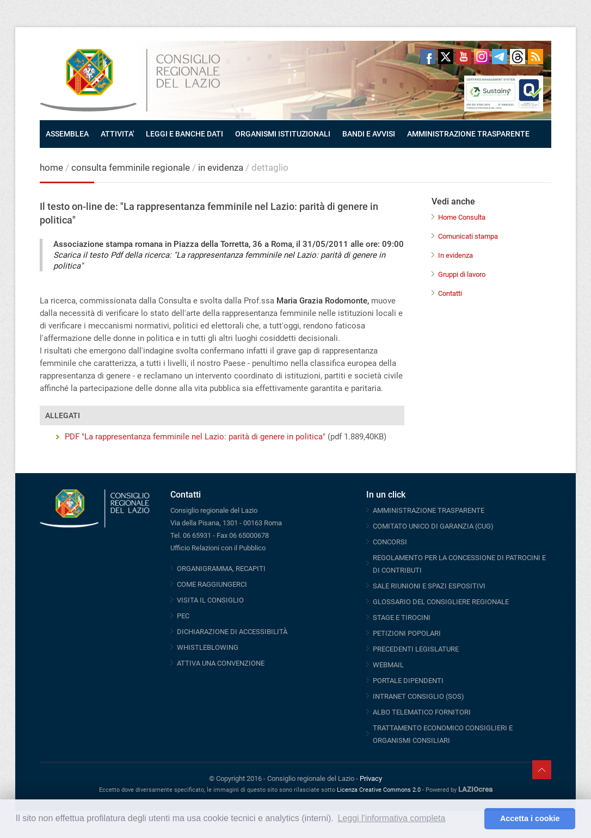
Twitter (445, 56)
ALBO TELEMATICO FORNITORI (422, 712)
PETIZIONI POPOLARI (407, 633)
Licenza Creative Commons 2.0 (379, 789)
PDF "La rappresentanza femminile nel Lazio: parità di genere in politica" (195, 437)
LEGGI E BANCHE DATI (184, 133)
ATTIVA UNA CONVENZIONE (220, 663)
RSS (535, 56)
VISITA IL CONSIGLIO (210, 600)
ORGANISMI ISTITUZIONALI (282, 133)
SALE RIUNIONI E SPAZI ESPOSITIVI (429, 586)
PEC (183, 616)
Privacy (371, 778)
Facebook (427, 56)
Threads (517, 56)
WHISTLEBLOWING (207, 647)
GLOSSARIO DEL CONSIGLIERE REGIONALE (441, 602)
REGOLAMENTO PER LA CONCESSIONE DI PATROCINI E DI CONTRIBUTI (459, 564)
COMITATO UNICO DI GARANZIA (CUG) (433, 526)
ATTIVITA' (117, 133)
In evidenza (455, 255)
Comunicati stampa (468, 236)
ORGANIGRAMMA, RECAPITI (221, 568)
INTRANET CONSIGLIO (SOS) (418, 696)
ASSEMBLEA (67, 133)
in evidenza (220, 167)
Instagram (481, 56)
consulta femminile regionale (130, 167)
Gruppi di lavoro (461, 274)
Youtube (463, 56)
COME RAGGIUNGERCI (212, 584)
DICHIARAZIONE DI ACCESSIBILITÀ (232, 632)
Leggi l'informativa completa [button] (391, 818)
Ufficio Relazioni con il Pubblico (218, 548)
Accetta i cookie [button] (530, 818)
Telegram (499, 56)
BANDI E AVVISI (368, 133)
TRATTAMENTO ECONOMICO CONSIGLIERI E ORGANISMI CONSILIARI (443, 734)
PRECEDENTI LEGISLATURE (416, 649)
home (51, 167)
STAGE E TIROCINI (401, 617)
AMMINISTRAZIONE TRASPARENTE (468, 133)
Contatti (450, 293)
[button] (473, 819)
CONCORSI (390, 542)
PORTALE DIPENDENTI (408, 680)
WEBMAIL (388, 665)
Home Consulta (461, 217)
